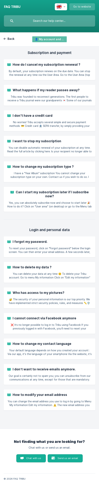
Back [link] (11, 39)
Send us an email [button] (68, 458)
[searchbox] (49, 21)
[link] (49, 69)
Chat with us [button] (33, 458)
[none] (12, 6)
